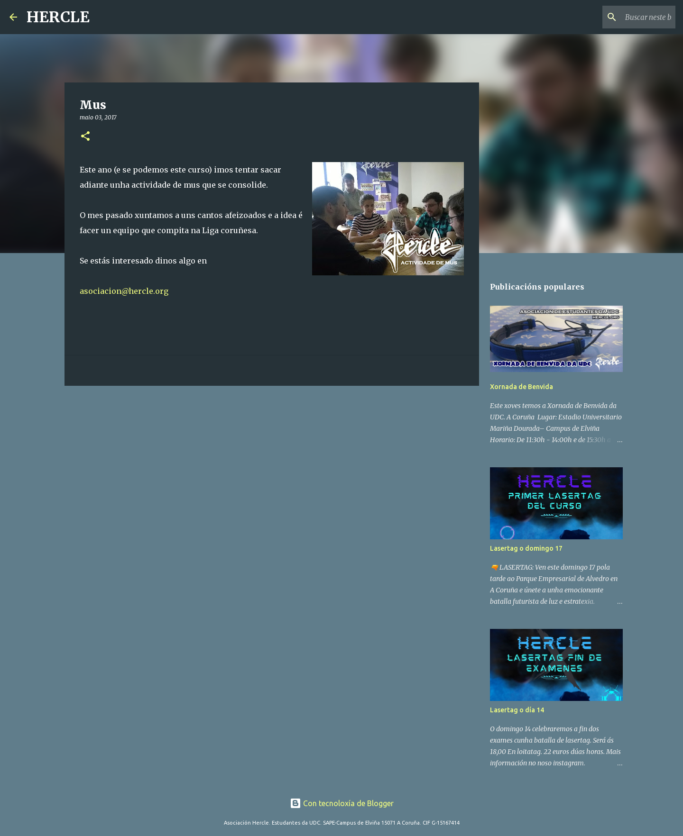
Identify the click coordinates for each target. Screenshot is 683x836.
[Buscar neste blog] (625, 17)
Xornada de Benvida (521, 387)
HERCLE (58, 17)
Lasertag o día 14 (517, 710)
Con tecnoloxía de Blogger (342, 803)
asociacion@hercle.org (124, 291)
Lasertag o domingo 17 (526, 548)
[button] (85, 136)
